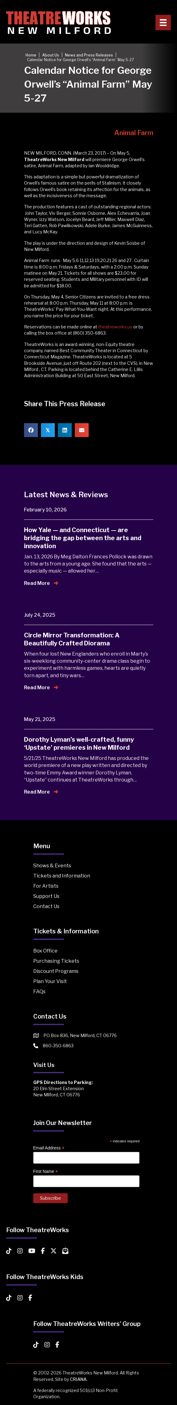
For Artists (45, 886)
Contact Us (46, 906)
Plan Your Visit (50, 981)
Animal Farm (133, 133)
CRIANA (78, 1379)
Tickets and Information (61, 876)
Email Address (49, 1148)
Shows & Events (52, 866)
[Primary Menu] (163, 22)
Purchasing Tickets (56, 961)
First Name (45, 1171)
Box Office (45, 951)
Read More (41, 583)
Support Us (46, 896)
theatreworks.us (115, 326)
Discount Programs (55, 971)
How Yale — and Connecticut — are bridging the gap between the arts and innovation (82, 538)
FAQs (39, 991)
